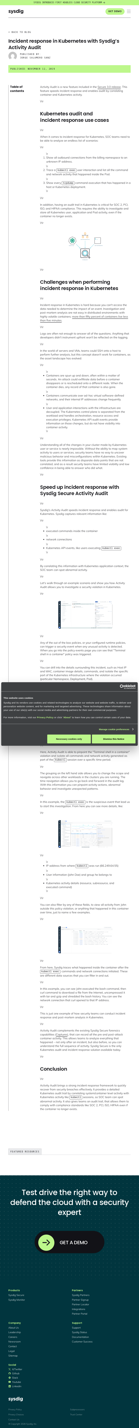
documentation (80, 1334)
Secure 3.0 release (109, 87)
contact (12, 1343)
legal (11, 1348)
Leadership (14, 1329)
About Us (13, 1325)
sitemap (13, 1353)
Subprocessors (77, 1407)
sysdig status (79, 1329)
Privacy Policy (45, 717)
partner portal (79, 1311)
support (76, 1325)
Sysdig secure (16, 1292)
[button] (129, 11)
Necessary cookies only (69, 739)
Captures (61, 1032)
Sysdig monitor (16, 1297)
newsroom (14, 1339)
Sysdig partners (80, 1292)
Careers (12, 1334)
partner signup (80, 1297)
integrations (78, 1306)
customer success (82, 1339)
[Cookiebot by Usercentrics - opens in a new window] (122, 686)
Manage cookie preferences (114, 729)
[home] (15, 11)
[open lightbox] (85, 246)
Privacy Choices (16, 1412)
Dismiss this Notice (113, 739)
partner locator (80, 1301)
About (67, 717)
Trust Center (76, 1412)
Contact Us (13, 1417)
